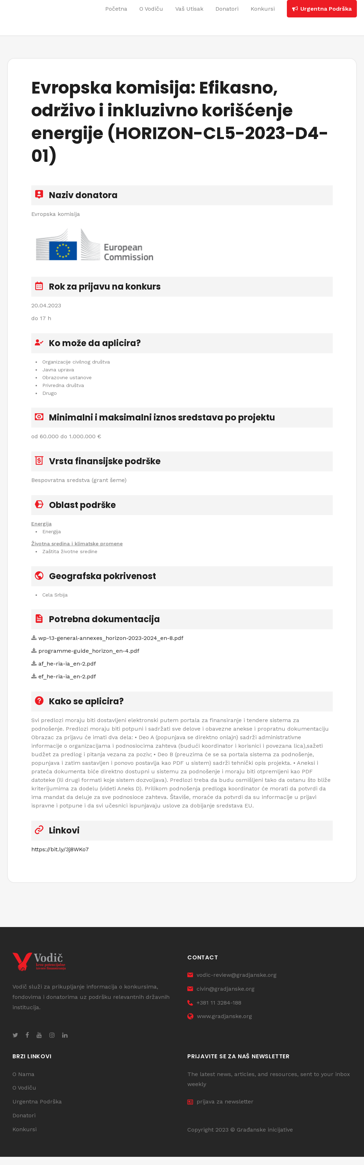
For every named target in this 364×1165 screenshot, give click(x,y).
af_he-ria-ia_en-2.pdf (67, 669)
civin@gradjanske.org (221, 997)
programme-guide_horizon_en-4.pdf (88, 656)
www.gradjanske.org (219, 1024)
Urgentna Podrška (37, 1110)
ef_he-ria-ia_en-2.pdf (67, 681)
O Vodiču (24, 1096)
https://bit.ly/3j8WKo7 (60, 854)
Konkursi (24, 1137)
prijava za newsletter (220, 1110)
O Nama (23, 1082)
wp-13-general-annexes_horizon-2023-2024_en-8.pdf (110, 643)
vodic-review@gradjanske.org (232, 983)
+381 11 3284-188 (214, 1010)
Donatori (24, 1123)
